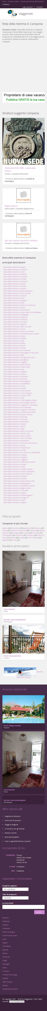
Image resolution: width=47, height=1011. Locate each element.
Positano (30, 535)
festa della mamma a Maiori (14, 343)
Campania (6, 928)
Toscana (5, 971)
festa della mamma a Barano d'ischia (18, 414)
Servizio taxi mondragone (15, 619)
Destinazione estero (10, 989)
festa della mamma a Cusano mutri (17, 395)
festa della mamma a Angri (14, 429)
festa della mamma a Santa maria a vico (19, 481)
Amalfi (21, 538)
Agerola (5, 540)
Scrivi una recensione (13, 820)
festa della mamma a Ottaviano (16, 376)
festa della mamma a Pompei (15, 279)
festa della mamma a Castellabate (17, 383)
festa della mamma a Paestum (15, 281)
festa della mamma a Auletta (15, 493)
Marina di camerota (18, 530)
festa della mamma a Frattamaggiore (18, 495)
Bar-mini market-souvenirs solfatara (21, 240)
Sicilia (4, 967)
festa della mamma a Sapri (14, 369)
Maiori (12, 538)
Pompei (16, 533)
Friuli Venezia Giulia (9, 935)
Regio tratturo (11, 206)
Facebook (3, 1006)
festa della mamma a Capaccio (15, 317)
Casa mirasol (9, 609)
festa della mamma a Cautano (15, 455)
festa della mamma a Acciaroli (15, 476)
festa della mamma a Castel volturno (18, 474)
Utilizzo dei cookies (24, 857)
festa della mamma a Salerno (15, 288)
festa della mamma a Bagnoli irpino (17, 488)
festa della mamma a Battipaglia (16, 315)
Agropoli (27, 528)
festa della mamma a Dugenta (15, 372)
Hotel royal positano (12, 656)
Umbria (5, 978)
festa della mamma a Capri (14, 341)
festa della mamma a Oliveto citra (17, 433)
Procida (26, 533)
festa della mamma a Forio (14, 298)
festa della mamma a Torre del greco (18, 393)
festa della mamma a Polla (14, 303)
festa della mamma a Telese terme (17, 391)
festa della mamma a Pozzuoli (15, 277)
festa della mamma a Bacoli (14, 345)
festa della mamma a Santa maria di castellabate (22, 312)
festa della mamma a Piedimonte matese (20, 462)
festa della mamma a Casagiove (16, 497)
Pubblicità (20, 871)
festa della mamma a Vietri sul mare (17, 326)
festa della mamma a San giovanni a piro (19, 357)
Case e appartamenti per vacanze (18, 841)
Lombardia (6, 946)
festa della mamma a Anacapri (15, 417)
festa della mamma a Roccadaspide (17, 407)
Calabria (5, 925)
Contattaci (39, 7)
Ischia (4, 530)
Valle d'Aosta (7, 982)
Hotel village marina (12, 725)
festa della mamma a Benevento (16, 440)
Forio (14, 540)
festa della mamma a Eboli (14, 355)
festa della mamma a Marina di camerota (20, 305)
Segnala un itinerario (12, 816)
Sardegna (6, 964)
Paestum (19, 535)
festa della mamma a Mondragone (17, 381)
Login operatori (27, 7)
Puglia (4, 960)
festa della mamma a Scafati (15, 450)
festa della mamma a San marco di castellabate (22, 452)
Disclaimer (21, 860)
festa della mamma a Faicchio (15, 478)
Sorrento (15, 528)
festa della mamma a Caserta (15, 296)
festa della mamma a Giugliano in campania (20, 405)
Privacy (19, 855)
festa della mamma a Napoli (14, 267)
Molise (4, 953)
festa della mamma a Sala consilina (17, 436)
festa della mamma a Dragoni (15, 502)
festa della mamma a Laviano (15, 464)
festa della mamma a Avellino (15, 338)
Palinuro (37, 528)
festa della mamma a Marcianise (16, 421)
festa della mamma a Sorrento (15, 269)
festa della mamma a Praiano (15, 348)
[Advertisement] (22, 67)
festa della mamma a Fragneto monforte (19, 410)
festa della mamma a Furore (15, 329)
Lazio (4, 939)
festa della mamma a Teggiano (16, 459)
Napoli (4, 528)
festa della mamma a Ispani (14, 467)
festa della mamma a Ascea (14, 307)
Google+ (8, 1006)
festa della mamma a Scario (14, 386)
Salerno (33, 530)
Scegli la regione (10, 886)
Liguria (4, 943)
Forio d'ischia (33, 538)
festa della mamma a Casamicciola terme (20, 412)
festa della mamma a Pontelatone (17, 448)
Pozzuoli (35, 533)
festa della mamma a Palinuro (15, 274)
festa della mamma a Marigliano (16, 360)
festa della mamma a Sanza (14, 445)
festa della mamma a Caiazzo (15, 424)
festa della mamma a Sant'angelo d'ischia (20, 402)
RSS (19, 1006)
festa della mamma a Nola (14, 398)
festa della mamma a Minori (14, 426)
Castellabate (7, 535)
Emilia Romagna (8, 932)
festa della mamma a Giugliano (16, 457)
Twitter (14, 1006)
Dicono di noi (22, 862)
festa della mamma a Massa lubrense (18, 291)
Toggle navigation (4, 14)
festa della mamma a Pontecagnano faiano (20, 400)
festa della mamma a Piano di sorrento (19, 331)
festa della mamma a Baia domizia (17, 364)
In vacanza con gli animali (14, 829)
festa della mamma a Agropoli (15, 300)
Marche (5, 950)
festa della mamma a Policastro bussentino (20, 443)
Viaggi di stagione (11, 824)
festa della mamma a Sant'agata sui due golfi (21, 353)
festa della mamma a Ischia (14, 272)
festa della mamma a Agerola (15, 324)
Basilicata (6, 921)
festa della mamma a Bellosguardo (17, 483)
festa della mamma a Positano (15, 319)
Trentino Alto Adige (9, 975)
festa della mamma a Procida (15, 286)
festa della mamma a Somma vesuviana (19, 471)
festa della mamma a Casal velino (17, 310)
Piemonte (6, 957)
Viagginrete (26, 14)
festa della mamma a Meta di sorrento (18, 431)
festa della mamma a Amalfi (14, 284)
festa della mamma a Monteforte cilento (19, 486)
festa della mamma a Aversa (15, 336)
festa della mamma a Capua (14, 500)
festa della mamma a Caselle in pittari (18, 469)
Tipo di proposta (10, 894)
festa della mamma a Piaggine (15, 362)
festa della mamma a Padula (15, 374)
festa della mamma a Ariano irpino (17, 367)
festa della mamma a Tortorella (16, 490)
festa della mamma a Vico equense (17, 350)
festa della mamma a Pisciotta (15, 379)
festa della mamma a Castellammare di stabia (21, 334)
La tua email (8, 903)
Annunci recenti (11, 833)
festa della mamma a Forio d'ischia (17, 293)
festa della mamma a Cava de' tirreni (18, 438)
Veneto (5, 985)
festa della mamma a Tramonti (16, 419)
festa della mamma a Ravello (15, 388)
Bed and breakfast (12, 837)
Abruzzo (5, 918)
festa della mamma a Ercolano (15, 322)
